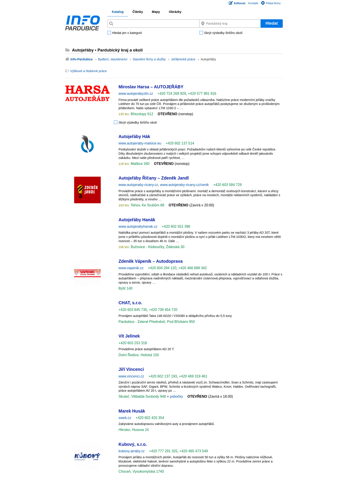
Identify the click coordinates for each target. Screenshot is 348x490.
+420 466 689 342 (192, 268)
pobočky (176, 396)
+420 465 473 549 (193, 451)
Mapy (156, 12)
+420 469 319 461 (193, 376)
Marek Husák (132, 411)
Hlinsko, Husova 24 (134, 430)
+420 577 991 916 (202, 93)
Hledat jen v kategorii (127, 33)
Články (137, 12)
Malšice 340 (140, 164)
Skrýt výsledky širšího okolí (223, 33)
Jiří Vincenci (131, 369)
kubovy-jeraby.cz (132, 451)
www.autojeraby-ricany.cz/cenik (184, 185)
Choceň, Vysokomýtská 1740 (141, 471)
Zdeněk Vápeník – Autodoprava (151, 261)
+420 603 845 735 (133, 310)
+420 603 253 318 (133, 343)
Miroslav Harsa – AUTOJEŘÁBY (151, 86)
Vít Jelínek (129, 336)
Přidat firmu (271, 3)
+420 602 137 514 (180, 143)
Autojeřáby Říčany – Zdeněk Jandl (154, 178)
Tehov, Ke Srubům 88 (147, 205)
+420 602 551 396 (176, 226)
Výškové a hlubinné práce (88, 71)
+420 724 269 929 (172, 93)
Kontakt (253, 3)
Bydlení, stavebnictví (112, 59)
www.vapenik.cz (131, 268)
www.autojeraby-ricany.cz (138, 185)
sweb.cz (125, 418)
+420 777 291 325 (163, 451)
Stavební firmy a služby (149, 59)
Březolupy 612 (141, 114)
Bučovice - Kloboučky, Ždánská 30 (157, 247)
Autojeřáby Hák (134, 136)
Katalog (118, 12)
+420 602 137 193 (162, 376)
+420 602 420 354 (150, 418)
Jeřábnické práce (183, 59)
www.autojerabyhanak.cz (138, 226)
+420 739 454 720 (163, 310)
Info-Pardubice (81, 59)
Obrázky (175, 12)
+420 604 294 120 (162, 268)
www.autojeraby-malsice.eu (140, 143)
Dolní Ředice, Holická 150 (139, 355)
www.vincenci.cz (131, 376)
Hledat (271, 23)
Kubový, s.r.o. (133, 444)
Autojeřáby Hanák (137, 219)
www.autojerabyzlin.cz (136, 93)
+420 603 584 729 (227, 185)
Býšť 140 (125, 288)
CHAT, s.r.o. (130, 302)
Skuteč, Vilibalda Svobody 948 (143, 396)
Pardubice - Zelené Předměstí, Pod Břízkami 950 (157, 322)
